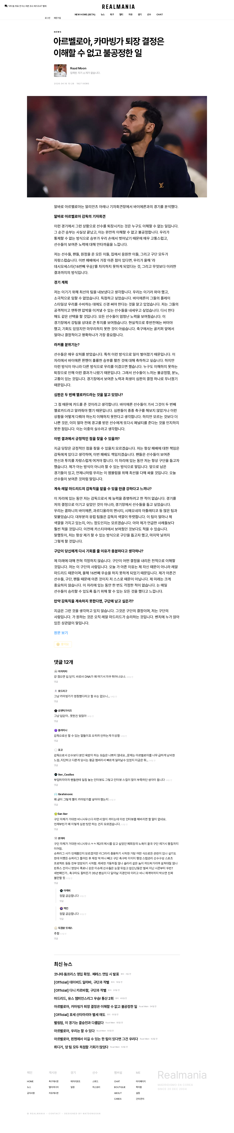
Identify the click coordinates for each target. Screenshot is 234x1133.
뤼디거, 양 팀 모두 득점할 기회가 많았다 (81, 1047)
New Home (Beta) (85, 14)
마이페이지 (141, 1081)
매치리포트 (75, 1081)
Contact (55, 1113)
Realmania (119, 7)
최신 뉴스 (63, 964)
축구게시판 (53, 1081)
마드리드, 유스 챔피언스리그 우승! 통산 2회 (84, 998)
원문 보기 (61, 633)
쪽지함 (139, 1087)
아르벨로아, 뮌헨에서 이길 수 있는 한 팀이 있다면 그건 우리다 (96, 1039)
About (118, 1093)
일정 (72, 1087)
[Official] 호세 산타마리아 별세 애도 (79, 1015)
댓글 (56, 681)
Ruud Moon (78, 68)
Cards (118, 1099)
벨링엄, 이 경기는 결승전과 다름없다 (79, 1023)
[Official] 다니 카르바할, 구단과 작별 (80, 990)
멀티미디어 (53, 1087)
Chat (159, 14)
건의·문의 (140, 1099)
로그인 (47, 18)
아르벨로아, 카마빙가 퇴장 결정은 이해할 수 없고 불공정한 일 (95, 1006)
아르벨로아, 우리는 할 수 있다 (74, 1031)
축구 (112, 14)
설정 (138, 1093)
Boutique (119, 1087)
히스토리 (96, 1087)
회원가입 (57, 18)
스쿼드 (95, 1081)
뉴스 (103, 14)
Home (30, 1081)
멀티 (121, 14)
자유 (130, 14)
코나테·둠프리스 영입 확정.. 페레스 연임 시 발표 (86, 974)
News (58, 32)
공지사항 (31, 1093)
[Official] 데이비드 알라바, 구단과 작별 (81, 982)
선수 (149, 14)
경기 (140, 14)
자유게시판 (53, 1093)
